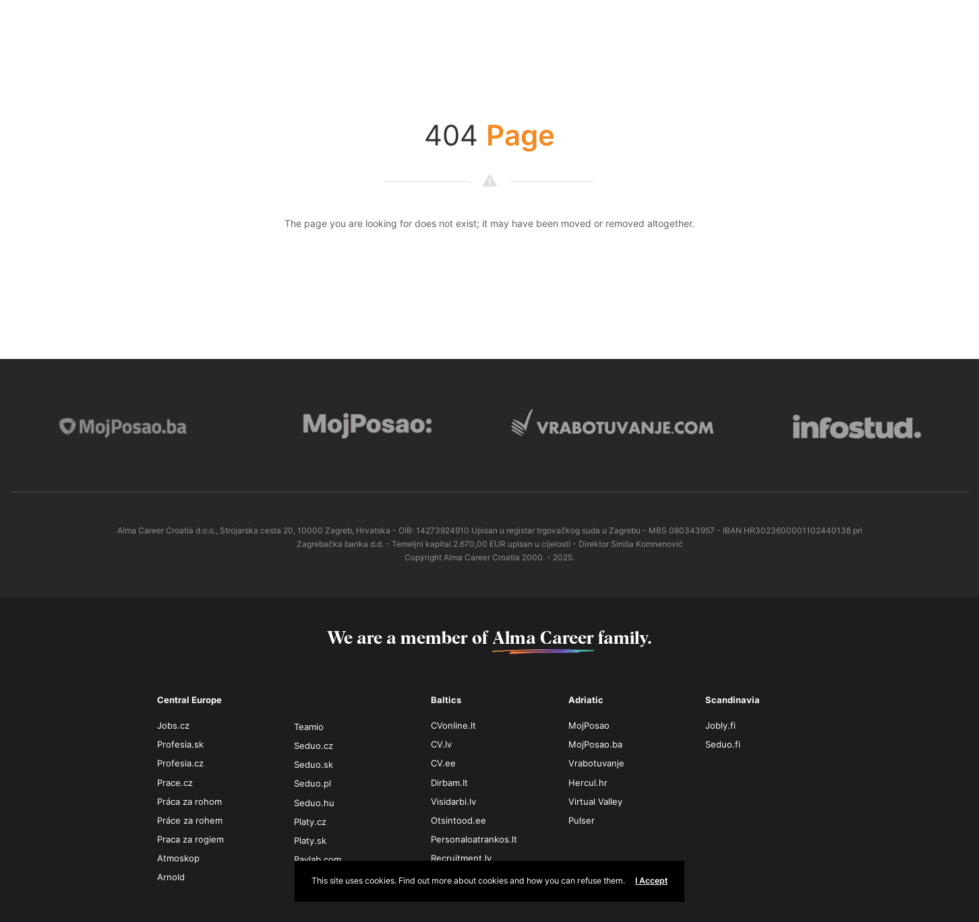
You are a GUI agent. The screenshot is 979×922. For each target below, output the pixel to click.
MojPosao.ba (595, 744)
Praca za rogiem (190, 839)
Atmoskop (178, 858)
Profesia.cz (180, 763)
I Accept (651, 881)
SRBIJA (753, 25)
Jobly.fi (720, 725)
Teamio (309, 726)
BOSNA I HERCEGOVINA (107, 25)
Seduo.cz (313, 745)
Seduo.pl (312, 783)
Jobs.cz (173, 725)
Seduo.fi (722, 744)
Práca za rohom (189, 801)
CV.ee (443, 763)
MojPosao (589, 725)
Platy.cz (310, 821)
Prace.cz (175, 782)
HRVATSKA (323, 25)
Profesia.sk (180, 744)
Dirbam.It (449, 782)
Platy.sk (310, 840)
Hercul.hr (587, 782)
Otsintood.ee (458, 820)
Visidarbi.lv (453, 801)
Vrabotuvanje (596, 763)
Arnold (171, 876)
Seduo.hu (314, 802)
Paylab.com (317, 859)
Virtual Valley (595, 801)
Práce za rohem (189, 820)
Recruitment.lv (461, 858)
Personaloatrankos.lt (474, 839)
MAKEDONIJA (538, 25)
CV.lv (441, 744)
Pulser (581, 820)
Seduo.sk (313, 764)
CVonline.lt (453, 725)
